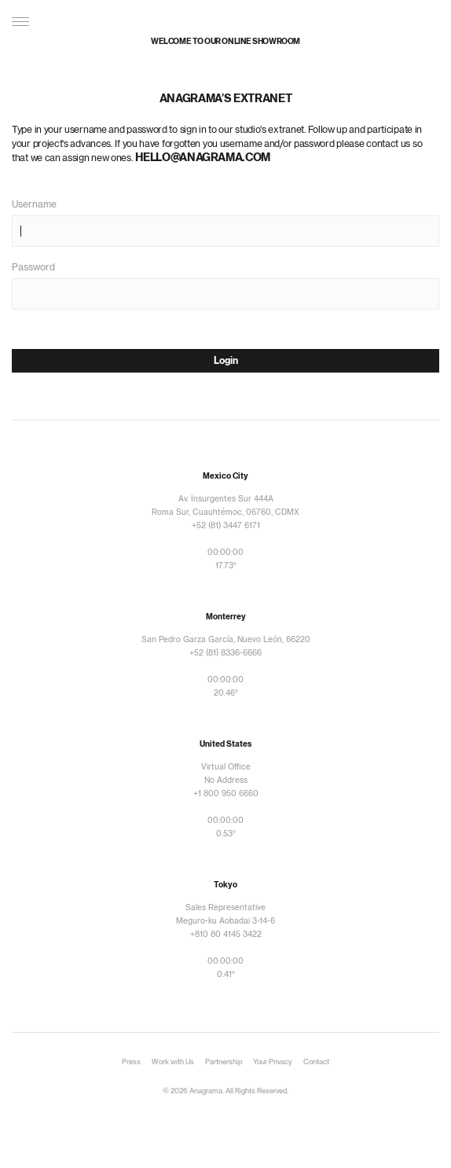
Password (33, 267)
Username (34, 204)
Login (226, 360)
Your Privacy (272, 1062)
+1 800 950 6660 (225, 794)
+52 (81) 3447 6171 (226, 526)
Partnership (223, 1062)
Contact (316, 1062)
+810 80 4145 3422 (226, 934)
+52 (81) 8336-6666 (225, 653)
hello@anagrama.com (202, 157)
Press (131, 1062)
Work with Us (173, 1062)
